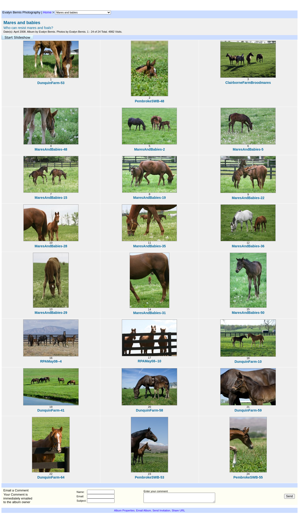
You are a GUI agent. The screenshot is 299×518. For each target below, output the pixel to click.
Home (47, 12)
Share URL (178, 510)
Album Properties (124, 510)
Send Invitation (161, 510)
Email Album (143, 510)
